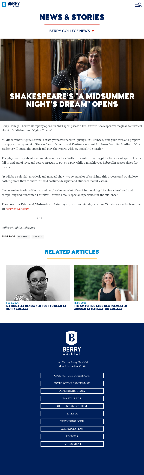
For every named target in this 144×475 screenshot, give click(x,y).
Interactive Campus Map (72, 383)
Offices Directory (72, 391)
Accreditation (72, 429)
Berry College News (70, 31)
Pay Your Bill (72, 398)
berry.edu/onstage (17, 209)
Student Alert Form (72, 406)
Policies (72, 436)
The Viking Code (72, 421)
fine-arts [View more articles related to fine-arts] (38, 237)
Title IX (72, 413)
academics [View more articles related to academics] (23, 237)
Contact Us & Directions (72, 375)
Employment (72, 444)
